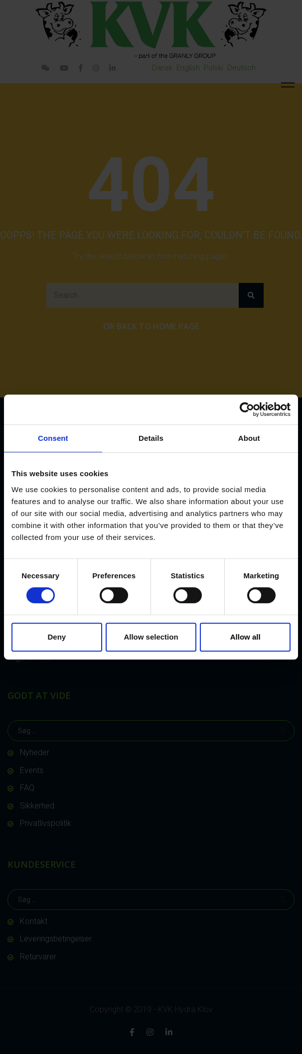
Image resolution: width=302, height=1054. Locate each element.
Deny (56, 637)
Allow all (245, 637)
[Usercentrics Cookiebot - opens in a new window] (247, 409)
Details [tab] (151, 438)
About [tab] (249, 438)
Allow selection (151, 637)
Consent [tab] (53, 438)
